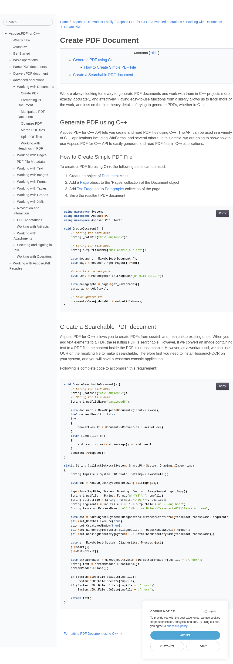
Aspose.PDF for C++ (24, 33)
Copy (210, 224)
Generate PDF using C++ (94, 60)
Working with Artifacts (33, 226)
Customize (167, 646)
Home (64, 22)
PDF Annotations (29, 220)
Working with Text (30, 168)
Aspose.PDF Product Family (93, 22)
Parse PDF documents (30, 67)
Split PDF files (31, 137)
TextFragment (88, 200)
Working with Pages (32, 155)
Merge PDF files (33, 130)
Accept (185, 635)
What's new (21, 40)
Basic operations (25, 60)
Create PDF (30, 93)
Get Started (21, 53)
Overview (20, 47)
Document (110, 187)
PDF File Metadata (31, 161)
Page (84, 194)
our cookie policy (177, 626)
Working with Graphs (32, 195)
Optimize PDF (31, 123)
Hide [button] (148, 53)
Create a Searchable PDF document (103, 75)
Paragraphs (114, 200)
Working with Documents (35, 87)
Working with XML (30, 202)
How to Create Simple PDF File (110, 67)
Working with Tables (32, 188)
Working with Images (32, 175)
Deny (203, 646)
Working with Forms (32, 182)
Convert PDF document (30, 73)
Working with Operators (34, 256)
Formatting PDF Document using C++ (93, 645)
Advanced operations (28, 80)
